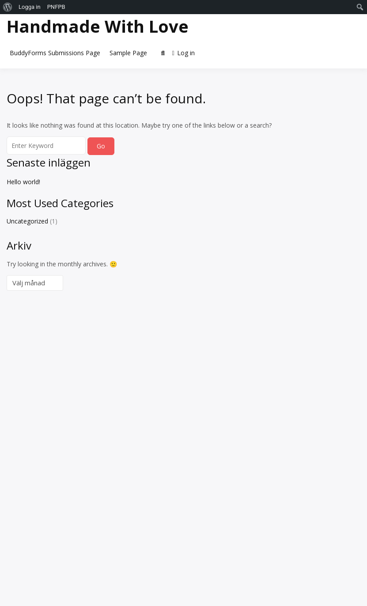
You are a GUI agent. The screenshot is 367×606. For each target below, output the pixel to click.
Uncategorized (27, 221)
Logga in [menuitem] (30, 7)
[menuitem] (7, 7)
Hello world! (23, 182)
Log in (183, 53)
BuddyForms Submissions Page (55, 53)
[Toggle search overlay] (163, 53)
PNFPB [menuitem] (56, 7)
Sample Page (128, 53)
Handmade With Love (98, 26)
